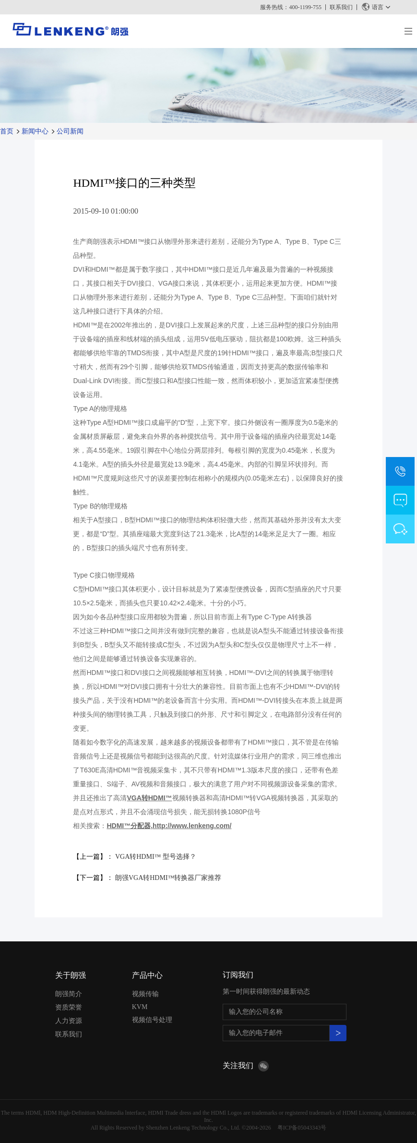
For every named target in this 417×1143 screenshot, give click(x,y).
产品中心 (147, 975)
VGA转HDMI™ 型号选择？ (155, 856)
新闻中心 (35, 131)
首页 (6, 131)
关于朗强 (70, 975)
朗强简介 (68, 994)
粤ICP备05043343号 (302, 1127)
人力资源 (68, 1020)
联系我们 (341, 7)
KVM (140, 1007)
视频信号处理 (152, 1019)
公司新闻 (70, 131)
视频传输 (145, 994)
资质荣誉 (68, 1007)
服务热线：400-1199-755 (291, 7)
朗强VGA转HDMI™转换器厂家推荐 (168, 877)
